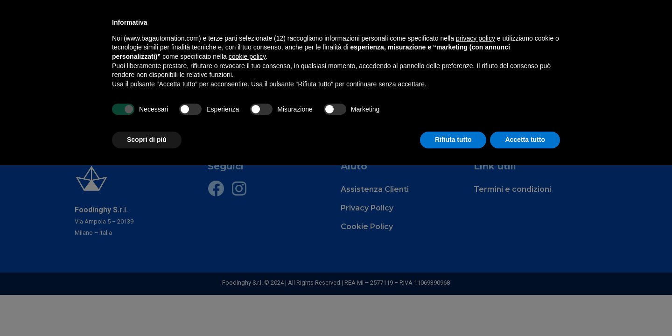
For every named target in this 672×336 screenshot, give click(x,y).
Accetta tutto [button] (525, 139)
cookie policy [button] (247, 56)
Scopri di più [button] (147, 139)
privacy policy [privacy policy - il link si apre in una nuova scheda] (475, 38)
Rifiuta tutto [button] (453, 139)
